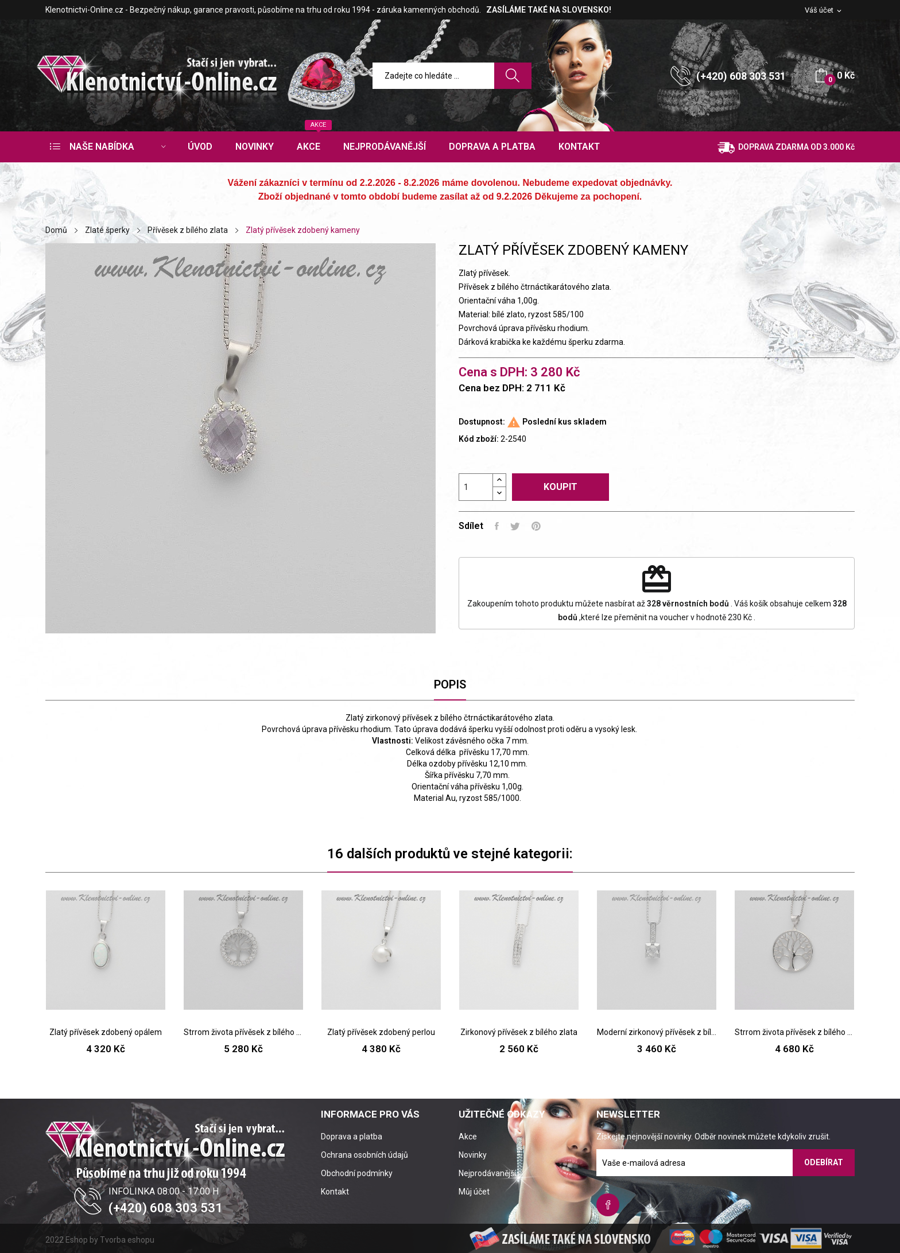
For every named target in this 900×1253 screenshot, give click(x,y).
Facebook (607, 1204)
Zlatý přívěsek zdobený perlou (381, 1032)
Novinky (473, 1154)
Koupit (560, 486)
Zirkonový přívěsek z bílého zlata (518, 1032)
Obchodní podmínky (357, 1173)
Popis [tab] (450, 684)
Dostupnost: (482, 421)
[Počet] (476, 487)
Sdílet (497, 526)
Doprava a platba (351, 1136)
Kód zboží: (479, 438)
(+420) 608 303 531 (741, 76)
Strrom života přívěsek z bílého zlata (243, 1032)
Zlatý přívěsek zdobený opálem (105, 1032)
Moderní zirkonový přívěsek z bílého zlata (656, 1032)
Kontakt (335, 1191)
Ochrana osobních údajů (364, 1154)
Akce (468, 1136)
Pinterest (536, 526)
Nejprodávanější (487, 1173)
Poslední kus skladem (564, 421)
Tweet (515, 526)
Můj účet (474, 1191)
